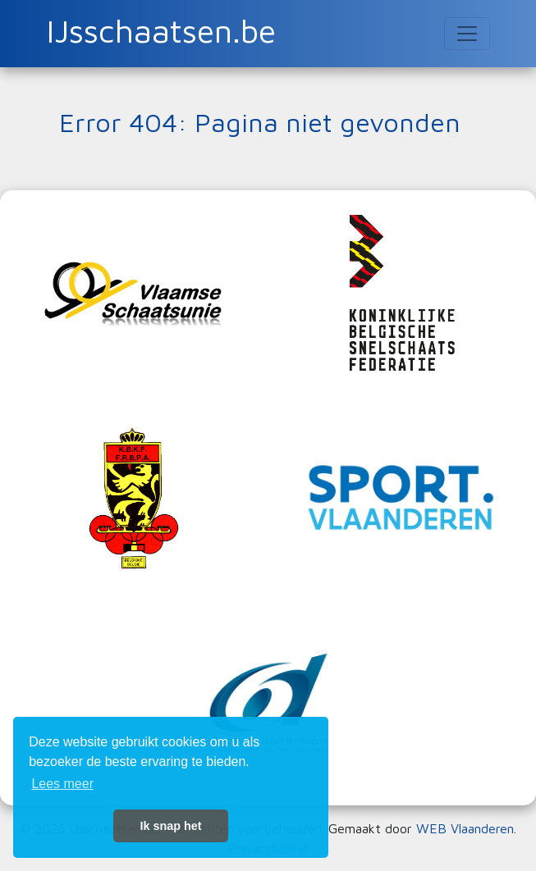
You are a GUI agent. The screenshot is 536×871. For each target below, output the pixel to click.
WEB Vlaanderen (465, 828)
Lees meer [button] (62, 784)
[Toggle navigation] (467, 33)
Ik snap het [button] (170, 825)
